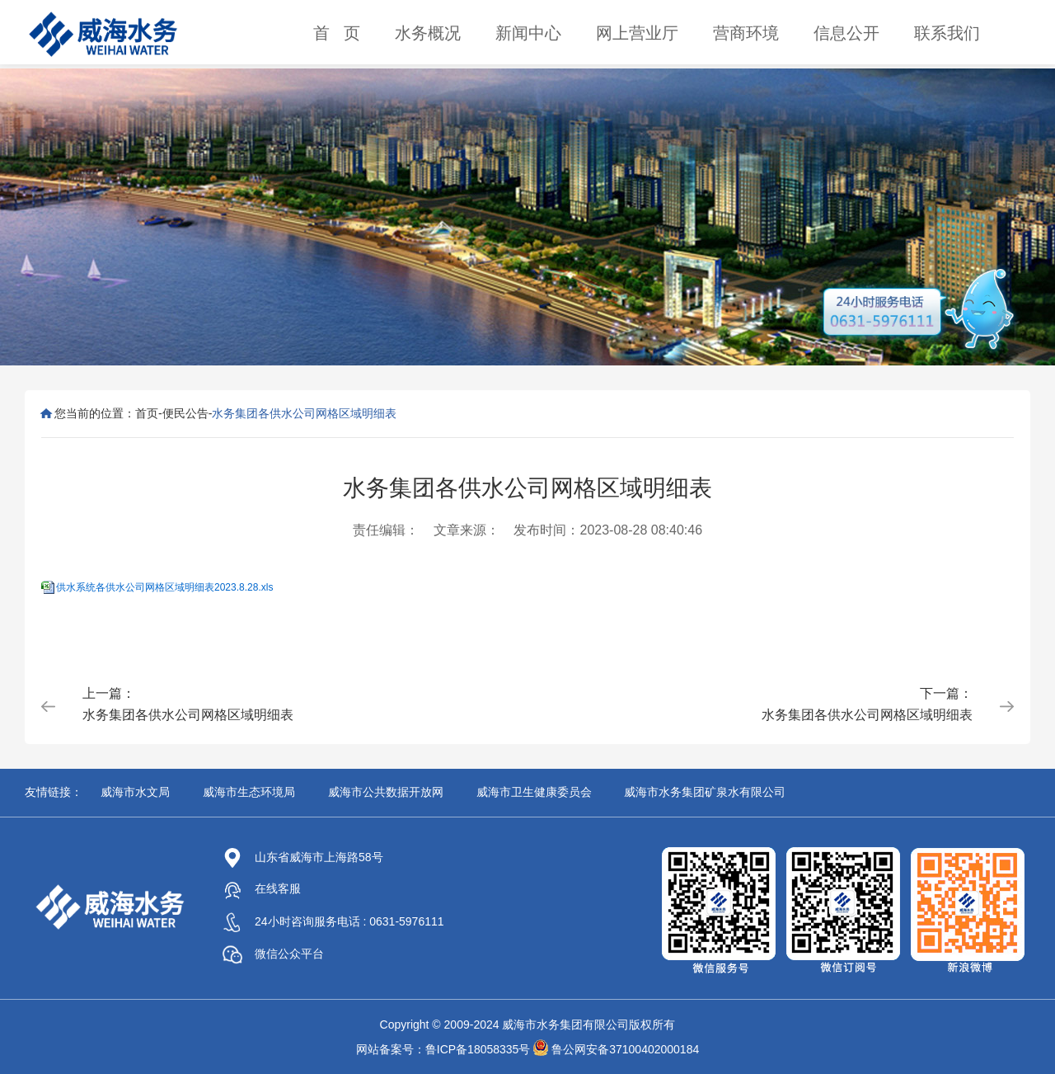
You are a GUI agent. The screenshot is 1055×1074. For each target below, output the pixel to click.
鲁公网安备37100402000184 (625, 1049)
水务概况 (428, 33)
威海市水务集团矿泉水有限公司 (704, 791)
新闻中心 (528, 33)
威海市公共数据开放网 (385, 791)
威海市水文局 (135, 791)
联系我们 (947, 33)
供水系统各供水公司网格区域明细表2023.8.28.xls (164, 587)
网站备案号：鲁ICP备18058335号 (443, 1049)
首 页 (336, 33)
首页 (146, 413)
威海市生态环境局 (249, 791)
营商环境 (746, 33)
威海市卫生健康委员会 (534, 791)
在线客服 (262, 888)
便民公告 (185, 413)
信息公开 (846, 33)
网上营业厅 (637, 33)
